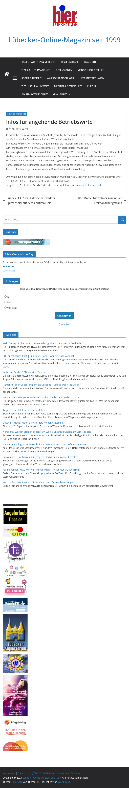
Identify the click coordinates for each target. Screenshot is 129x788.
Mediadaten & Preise (68, 773)
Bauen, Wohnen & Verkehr (38, 61)
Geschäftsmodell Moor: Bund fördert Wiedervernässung (33, 422)
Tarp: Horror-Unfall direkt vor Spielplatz (24, 410)
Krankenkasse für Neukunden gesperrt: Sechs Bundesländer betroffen (40, 457)
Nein (9, 302)
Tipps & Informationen (36, 70)
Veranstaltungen (92, 78)
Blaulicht (89, 61)
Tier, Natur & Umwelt (35, 86)
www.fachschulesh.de (90, 185)
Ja (8, 296)
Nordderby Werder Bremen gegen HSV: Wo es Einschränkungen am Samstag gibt (47, 431)
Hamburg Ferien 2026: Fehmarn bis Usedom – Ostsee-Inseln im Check (41, 384)
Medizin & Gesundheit (68, 86)
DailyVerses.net (10, 270)
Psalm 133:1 (9, 266)
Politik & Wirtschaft (35, 94)
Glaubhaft (60, 94)
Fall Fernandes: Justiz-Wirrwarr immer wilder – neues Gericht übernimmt (41, 469)
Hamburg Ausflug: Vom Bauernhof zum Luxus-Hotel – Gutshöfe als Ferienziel (45, 444)
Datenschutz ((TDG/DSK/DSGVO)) (36, 773)
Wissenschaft (69, 61)
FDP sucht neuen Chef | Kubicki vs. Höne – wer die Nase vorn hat (38, 356)
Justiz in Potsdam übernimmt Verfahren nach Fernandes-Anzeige (38, 482)
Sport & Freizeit (31, 78)
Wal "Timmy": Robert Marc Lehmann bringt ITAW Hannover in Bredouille (42, 343)
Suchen (122, 219)
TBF (26, 129)
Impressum (9, 773)
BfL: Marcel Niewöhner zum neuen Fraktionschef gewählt (102, 200)
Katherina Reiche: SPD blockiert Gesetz (24, 372)
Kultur (91, 86)
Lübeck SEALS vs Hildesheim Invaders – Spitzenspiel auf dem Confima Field (30, 200)
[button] (69, 94)
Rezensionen (64, 70)
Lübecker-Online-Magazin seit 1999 (65, 39)
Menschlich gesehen (91, 70)
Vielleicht (12, 307)
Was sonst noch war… (61, 78)
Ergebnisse (64, 324)
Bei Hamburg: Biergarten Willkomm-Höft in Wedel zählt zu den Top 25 (41, 397)
